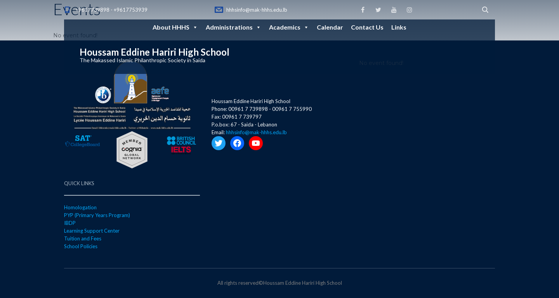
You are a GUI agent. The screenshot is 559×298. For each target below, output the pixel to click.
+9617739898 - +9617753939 (112, 10)
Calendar (330, 27)
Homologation (80, 207)
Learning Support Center (92, 231)
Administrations (233, 27)
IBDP (70, 223)
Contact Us (367, 27)
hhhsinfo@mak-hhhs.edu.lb (256, 10)
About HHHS (175, 27)
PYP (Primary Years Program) (97, 215)
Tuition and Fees (82, 238)
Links (398, 27)
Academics (289, 27)
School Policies (80, 246)
